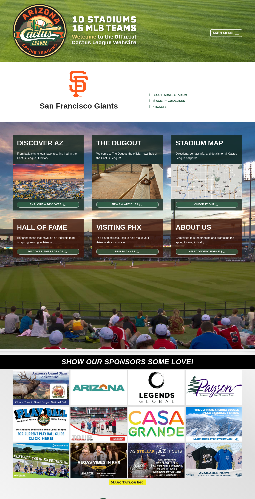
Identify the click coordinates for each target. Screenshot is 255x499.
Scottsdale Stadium (168, 94)
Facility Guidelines (167, 100)
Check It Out (206, 204)
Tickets (157, 106)
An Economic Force (207, 251)
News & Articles (127, 204)
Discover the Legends (48, 251)
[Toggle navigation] (226, 33)
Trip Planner (127, 251)
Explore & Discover (48, 204)
